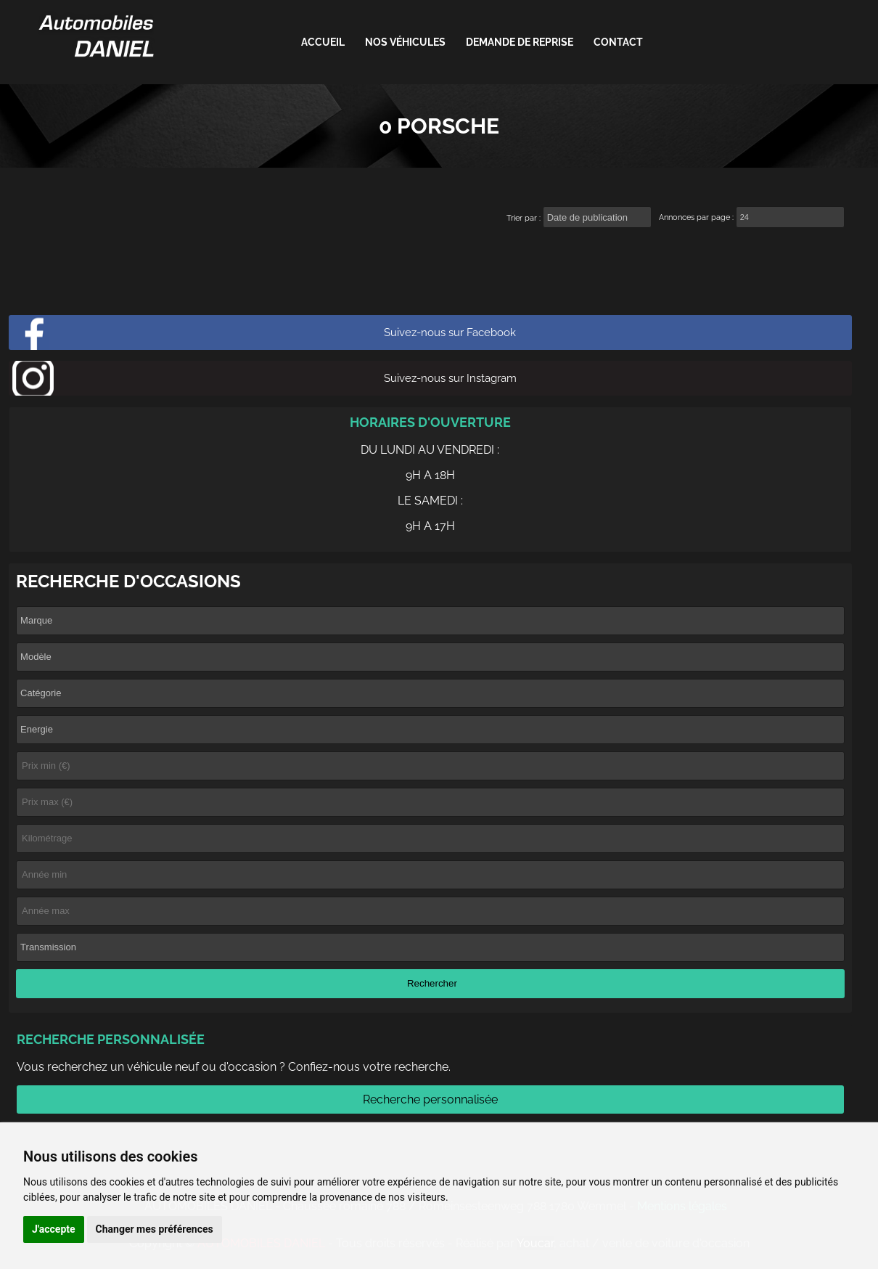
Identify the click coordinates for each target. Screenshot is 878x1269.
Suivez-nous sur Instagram (450, 378)
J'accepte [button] (53, 1229)
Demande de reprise (519, 42)
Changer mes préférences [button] (154, 1229)
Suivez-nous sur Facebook (450, 332)
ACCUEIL (323, 42)
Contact (618, 42)
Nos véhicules (405, 42)
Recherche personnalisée (430, 1099)
